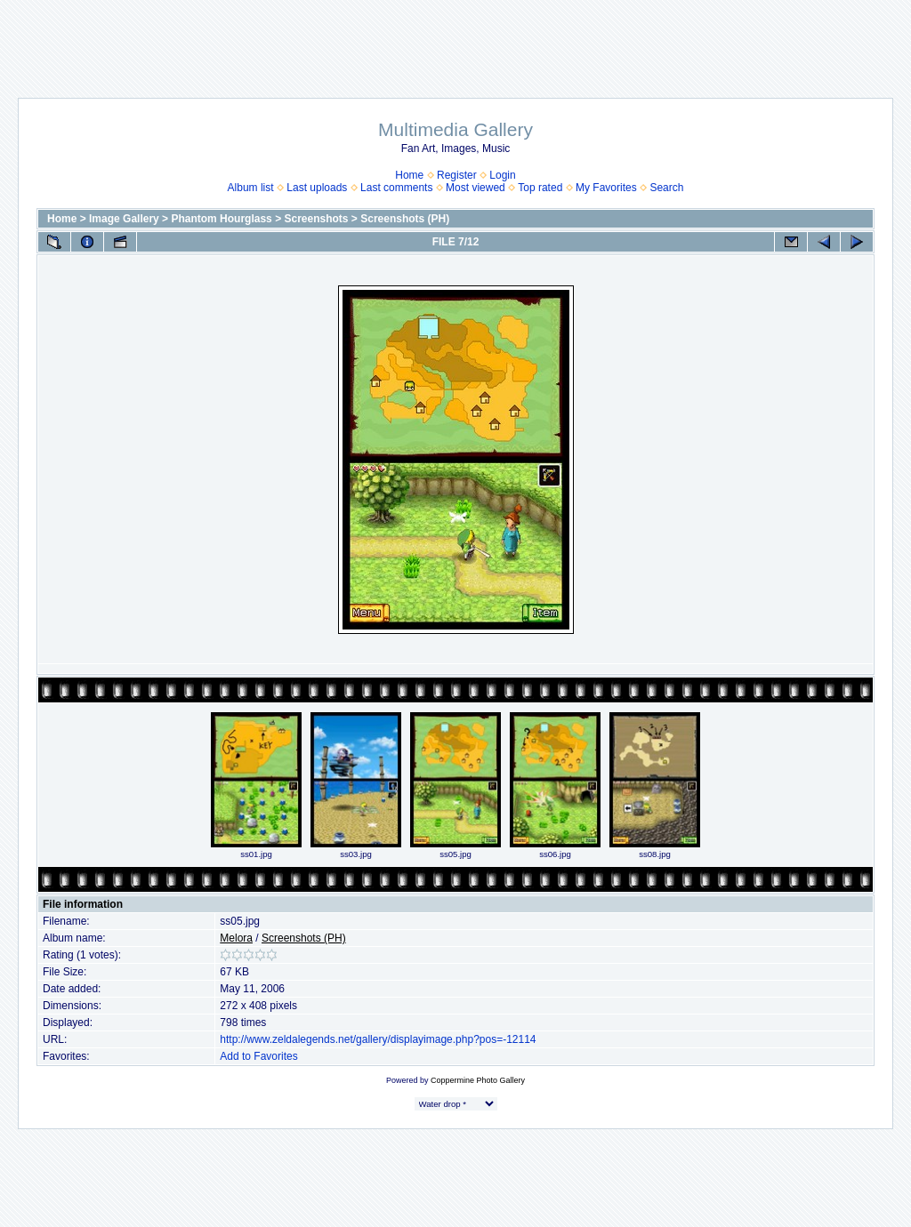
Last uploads (316, 187)
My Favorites (606, 187)
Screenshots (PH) (404, 219)
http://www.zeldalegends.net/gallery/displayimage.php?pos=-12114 (378, 1039)
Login (502, 175)
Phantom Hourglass (221, 219)
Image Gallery (124, 219)
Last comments (396, 187)
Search (666, 187)
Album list (251, 187)
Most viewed (475, 187)
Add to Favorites (258, 1056)
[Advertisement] (455, 40)
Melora (236, 938)
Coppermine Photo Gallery (478, 1080)
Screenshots (316, 219)
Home (409, 175)
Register (457, 175)
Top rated (540, 187)
